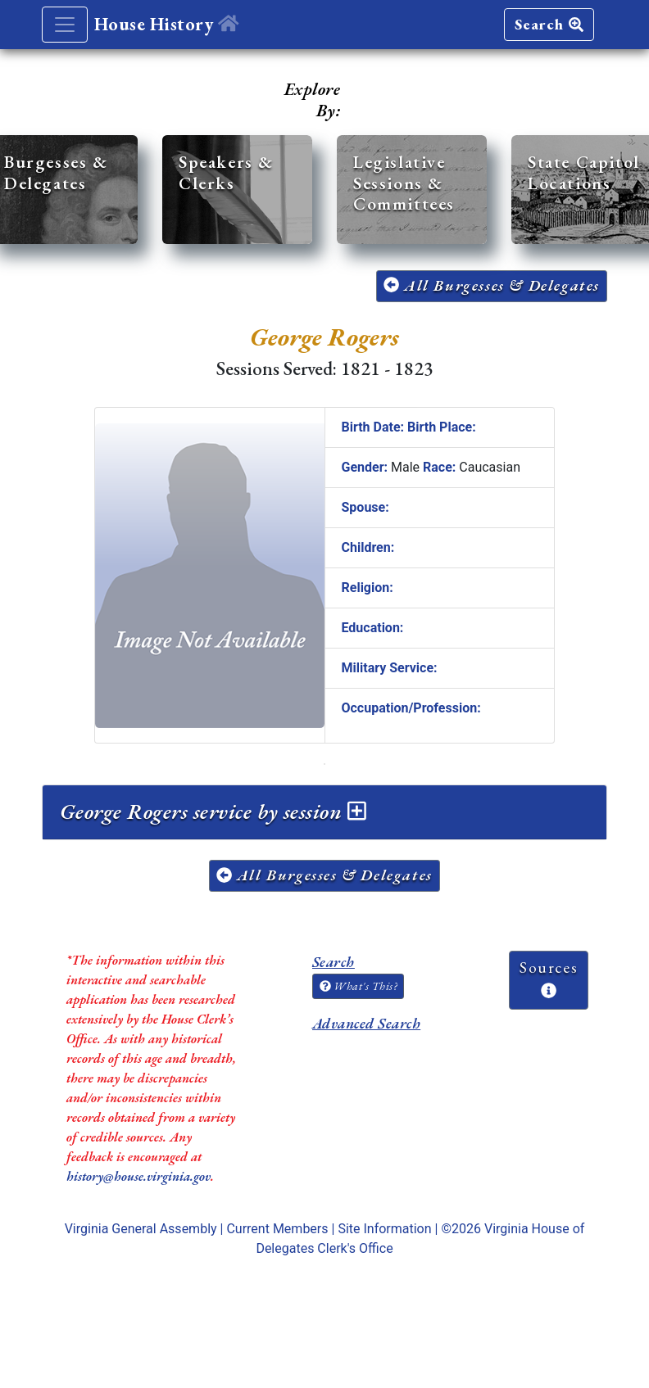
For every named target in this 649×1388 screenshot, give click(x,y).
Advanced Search (366, 1023)
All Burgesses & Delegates (492, 285)
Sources (549, 977)
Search (549, 24)
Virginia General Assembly (141, 1229)
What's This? (358, 986)
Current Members (277, 1229)
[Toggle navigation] (65, 25)
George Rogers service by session (213, 811)
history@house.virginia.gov (138, 1176)
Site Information (384, 1229)
